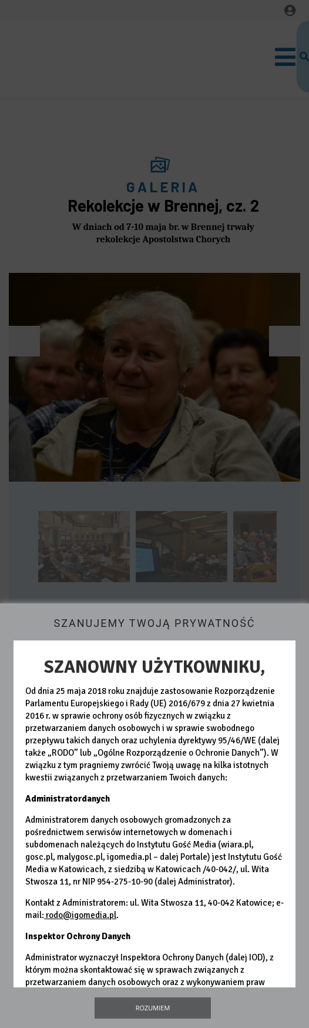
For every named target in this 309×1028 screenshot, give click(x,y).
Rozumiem (153, 1007)
